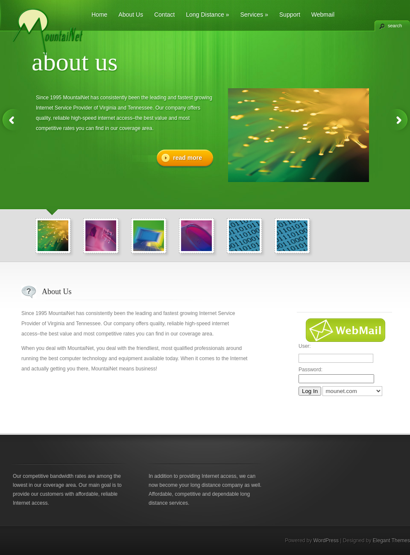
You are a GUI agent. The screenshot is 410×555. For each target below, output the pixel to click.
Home (99, 14)
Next (398, 120)
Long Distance (207, 14)
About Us (130, 14)
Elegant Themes (391, 540)
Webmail (322, 14)
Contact (164, 14)
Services (254, 14)
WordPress (326, 540)
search (395, 25)
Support (289, 14)
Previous (12, 120)
